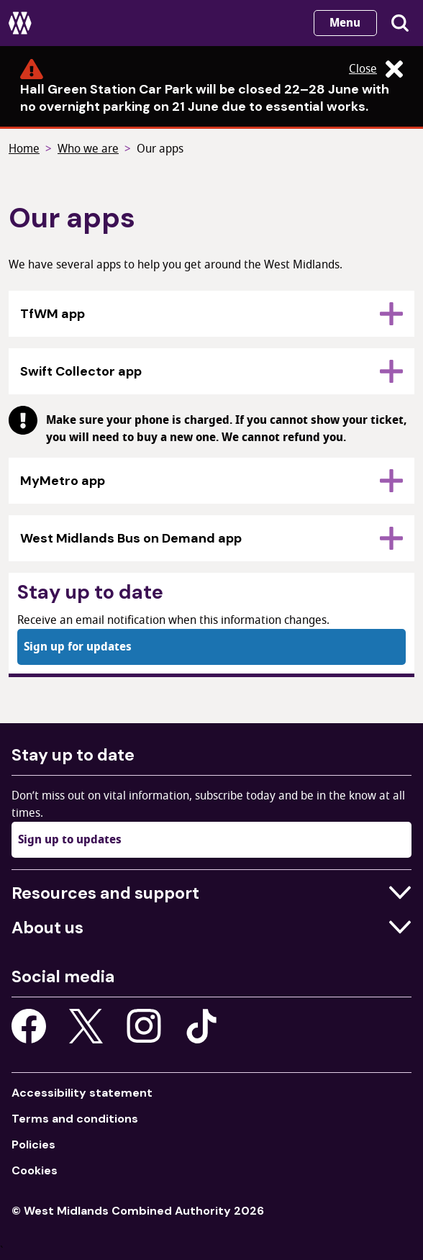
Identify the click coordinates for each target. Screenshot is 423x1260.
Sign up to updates (70, 839)
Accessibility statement (82, 1092)
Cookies (35, 1170)
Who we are (88, 149)
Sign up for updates (78, 647)
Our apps (160, 149)
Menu (344, 23)
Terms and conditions (75, 1118)
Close (376, 69)
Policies (33, 1144)
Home (24, 149)
